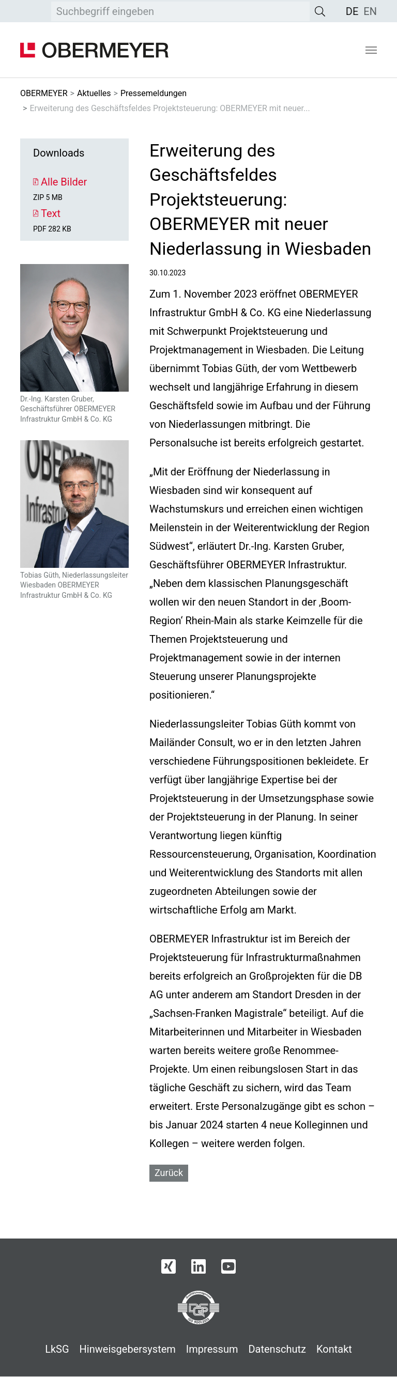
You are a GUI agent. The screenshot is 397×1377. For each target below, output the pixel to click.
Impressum (212, 1349)
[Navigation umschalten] (371, 50)
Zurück (169, 1172)
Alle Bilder (60, 182)
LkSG (57, 1349)
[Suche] (320, 11)
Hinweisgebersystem (128, 1349)
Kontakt (334, 1349)
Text (46, 213)
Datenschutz (277, 1349)
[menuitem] (352, 11)
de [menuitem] (352, 11)
